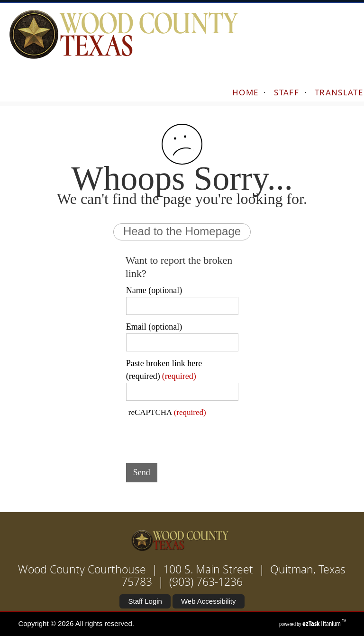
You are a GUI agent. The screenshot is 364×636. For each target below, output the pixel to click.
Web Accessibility (208, 601)
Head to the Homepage (182, 231)
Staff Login (145, 601)
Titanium (322, 623)
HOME (245, 92)
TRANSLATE (339, 92)
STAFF (286, 92)
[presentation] (198, 437)
